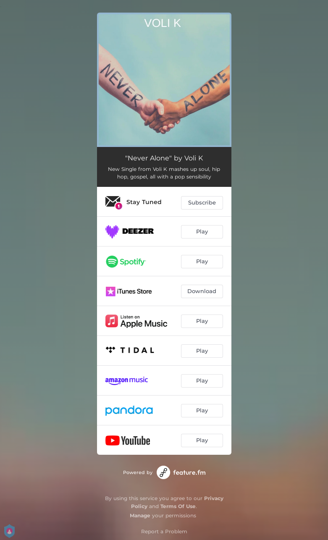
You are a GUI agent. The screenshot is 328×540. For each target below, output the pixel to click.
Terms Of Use (178, 506)
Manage (140, 515)
